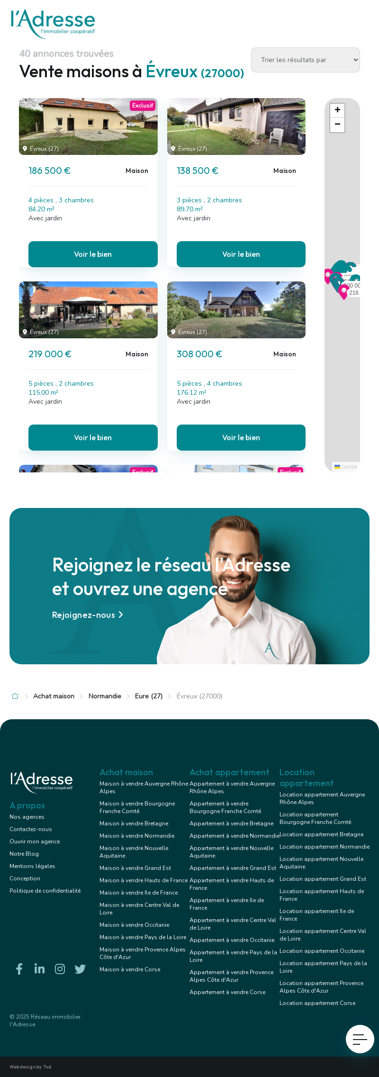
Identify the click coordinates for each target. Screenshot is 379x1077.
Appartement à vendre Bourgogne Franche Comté (225, 807)
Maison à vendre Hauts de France (143, 880)
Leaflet (346, 467)
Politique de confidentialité (45, 891)
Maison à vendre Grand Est (135, 868)
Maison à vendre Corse (129, 969)
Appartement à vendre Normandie (235, 836)
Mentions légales (32, 866)
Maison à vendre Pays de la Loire (142, 937)
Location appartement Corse (317, 1003)
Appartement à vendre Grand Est (233, 868)
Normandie (105, 696)
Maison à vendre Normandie (136, 836)
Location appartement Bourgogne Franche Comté (315, 818)
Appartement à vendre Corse (227, 992)
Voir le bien (93, 254)
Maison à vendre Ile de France (138, 892)
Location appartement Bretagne (321, 834)
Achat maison (53, 696)
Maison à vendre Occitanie (134, 925)
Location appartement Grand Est (323, 879)
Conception (24, 878)
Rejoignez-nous (89, 614)
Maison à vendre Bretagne (133, 823)
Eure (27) (148, 696)
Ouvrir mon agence (34, 841)
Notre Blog (24, 854)
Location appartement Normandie (325, 847)
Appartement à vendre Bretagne (231, 823)
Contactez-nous (30, 829)
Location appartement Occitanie (322, 951)
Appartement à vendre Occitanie (232, 940)
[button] (344, 297)
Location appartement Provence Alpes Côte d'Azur (321, 987)
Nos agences (27, 817)
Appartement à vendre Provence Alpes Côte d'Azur (231, 976)
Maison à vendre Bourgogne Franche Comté (137, 807)
